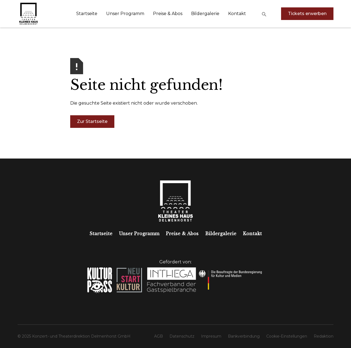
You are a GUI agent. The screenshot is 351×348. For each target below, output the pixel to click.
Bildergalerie (205, 13)
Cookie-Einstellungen (286, 336)
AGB (158, 336)
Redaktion (323, 336)
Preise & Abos (167, 13)
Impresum (211, 336)
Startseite (86, 13)
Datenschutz (181, 336)
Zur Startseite (92, 121)
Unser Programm (125, 13)
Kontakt (237, 13)
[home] (28, 14)
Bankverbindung (244, 336)
